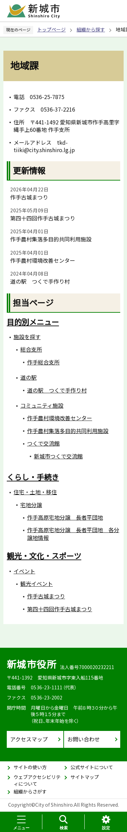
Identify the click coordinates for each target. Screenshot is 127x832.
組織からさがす (30, 791)
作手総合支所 (43, 362)
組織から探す (91, 29)
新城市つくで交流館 (58, 456)
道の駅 (28, 377)
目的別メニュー (33, 321)
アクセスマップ (29, 739)
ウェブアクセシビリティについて (37, 780)
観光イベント (36, 583)
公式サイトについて (91, 767)
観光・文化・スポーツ (44, 555)
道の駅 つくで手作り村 (40, 281)
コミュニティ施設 (41, 405)
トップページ (51, 29)
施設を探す (27, 337)
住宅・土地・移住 (35, 492)
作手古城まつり (29, 197)
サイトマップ (84, 777)
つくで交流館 (43, 443)
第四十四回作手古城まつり (42, 218)
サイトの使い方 (30, 767)
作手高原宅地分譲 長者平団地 (65, 517)
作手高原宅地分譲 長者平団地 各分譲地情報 (73, 533)
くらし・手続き (33, 476)
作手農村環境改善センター (42, 260)
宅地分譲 (31, 505)
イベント (24, 571)
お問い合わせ (83, 739)
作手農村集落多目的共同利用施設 (50, 239)
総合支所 (31, 349)
